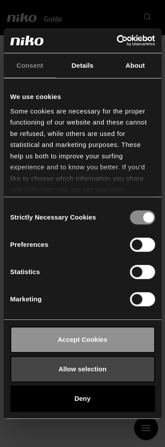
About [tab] (135, 65)
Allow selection (82, 369)
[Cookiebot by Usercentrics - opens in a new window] (117, 40)
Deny (82, 398)
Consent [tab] (29, 65)
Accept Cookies (82, 339)
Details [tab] (83, 65)
